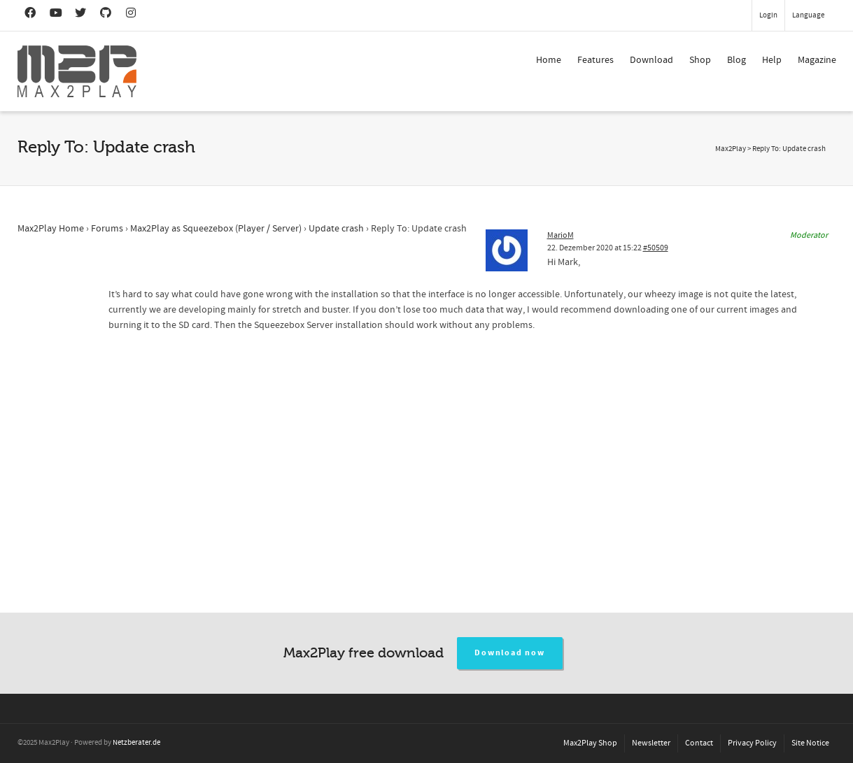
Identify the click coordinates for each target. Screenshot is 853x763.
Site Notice (810, 743)
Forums (107, 228)
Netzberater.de (136, 743)
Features (595, 60)
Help (772, 60)
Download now (509, 653)
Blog (736, 60)
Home (548, 60)
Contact (699, 743)
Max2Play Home (50, 228)
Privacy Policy (752, 743)
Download (651, 60)
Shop (700, 60)
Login (768, 15)
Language (808, 15)
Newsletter (651, 743)
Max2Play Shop (590, 743)
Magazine (817, 60)
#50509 (655, 248)
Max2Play (730, 149)
